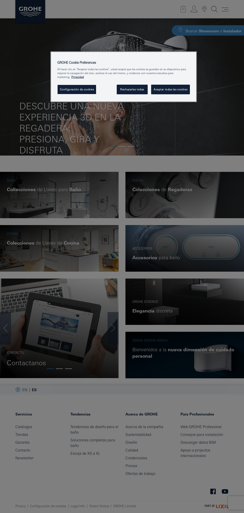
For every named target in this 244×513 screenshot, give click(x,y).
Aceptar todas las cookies (170, 89)
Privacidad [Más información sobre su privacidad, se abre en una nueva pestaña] (77, 76)
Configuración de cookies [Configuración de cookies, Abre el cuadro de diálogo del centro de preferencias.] (77, 89)
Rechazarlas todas (132, 89)
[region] (123, 76)
